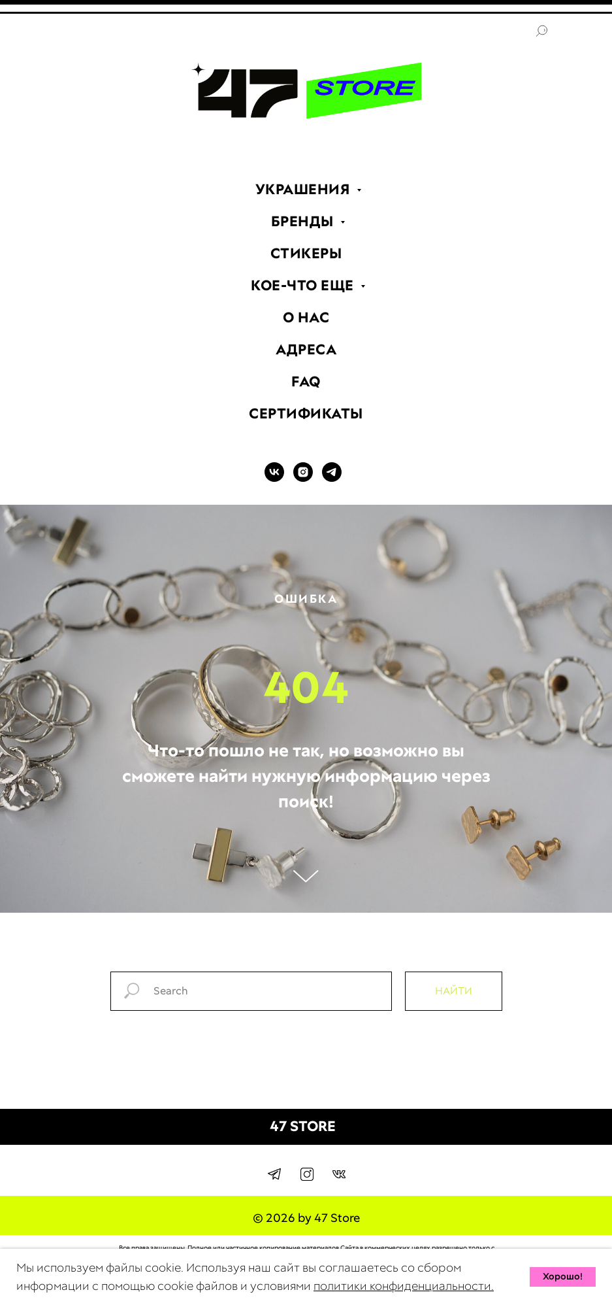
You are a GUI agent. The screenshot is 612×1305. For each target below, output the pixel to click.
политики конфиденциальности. (404, 1285)
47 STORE (303, 1126)
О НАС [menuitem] (306, 317)
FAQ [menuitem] (306, 381)
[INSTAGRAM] (303, 478)
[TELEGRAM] (332, 478)
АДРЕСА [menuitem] (306, 349)
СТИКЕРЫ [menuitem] (306, 253)
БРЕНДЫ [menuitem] (304, 221)
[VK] (274, 478)
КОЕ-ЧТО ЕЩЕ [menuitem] (304, 285)
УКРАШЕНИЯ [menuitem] (304, 189)
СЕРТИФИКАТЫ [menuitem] (306, 413)
